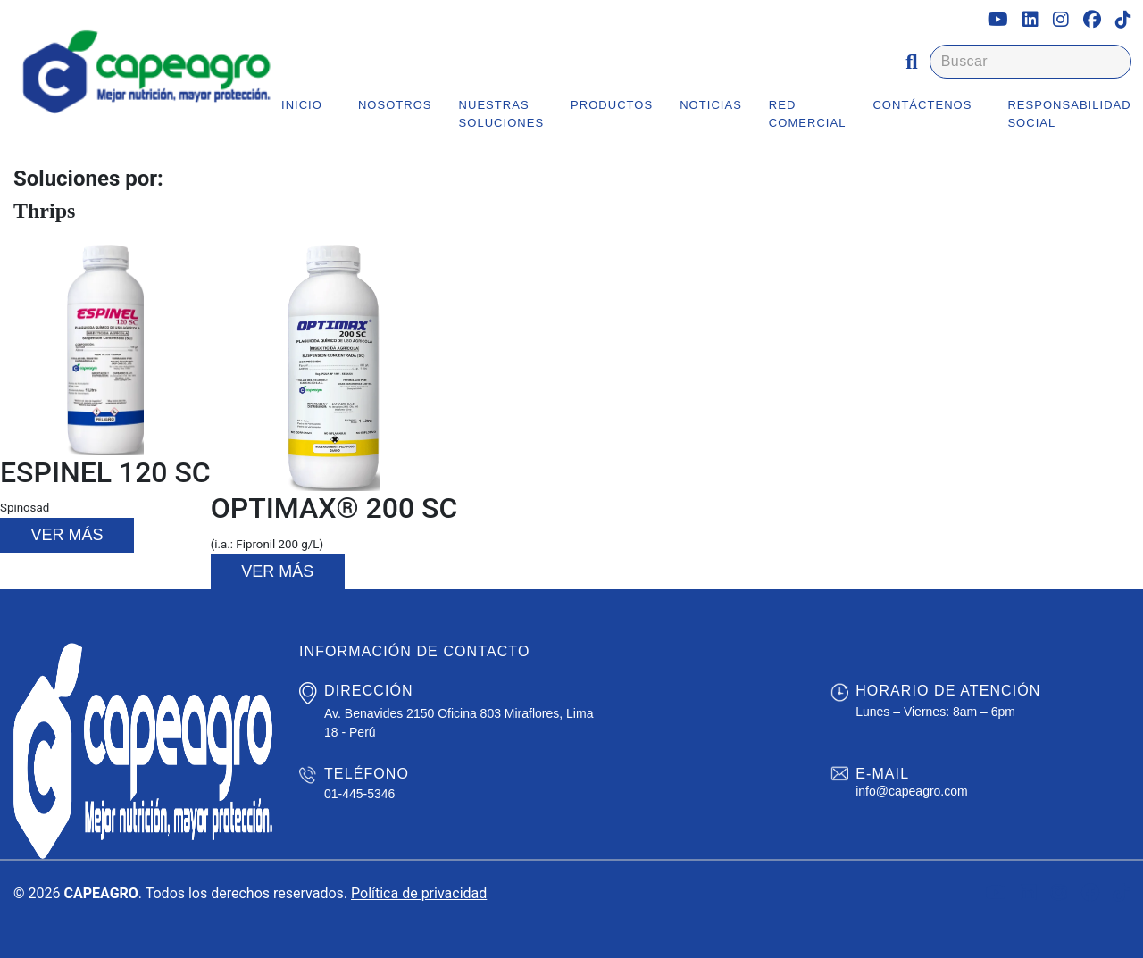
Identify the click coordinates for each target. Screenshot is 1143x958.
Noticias (711, 105)
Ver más (66, 535)
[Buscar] (1030, 62)
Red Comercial (808, 113)
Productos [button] (612, 105)
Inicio (301, 105)
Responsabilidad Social (1068, 113)
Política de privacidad (419, 893)
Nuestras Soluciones (502, 113)
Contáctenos (922, 105)
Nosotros (395, 105)
